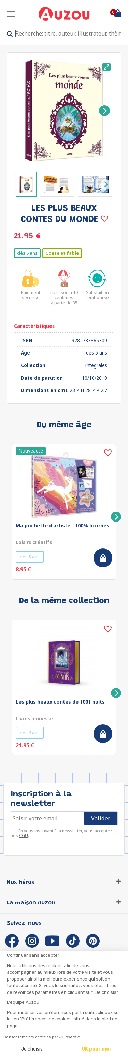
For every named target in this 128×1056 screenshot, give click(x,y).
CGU (23, 835)
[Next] (104, 111)
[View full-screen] (106, 67)
